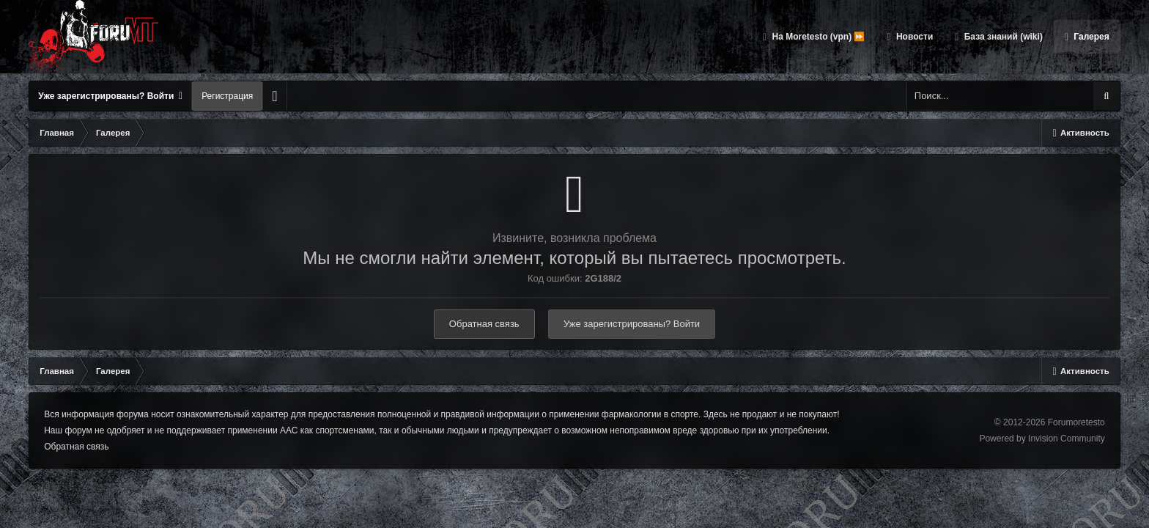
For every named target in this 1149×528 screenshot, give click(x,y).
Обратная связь (484, 323)
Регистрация (227, 96)
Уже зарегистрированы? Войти (110, 96)
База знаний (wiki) (1001, 37)
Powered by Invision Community (1041, 438)
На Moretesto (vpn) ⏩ (817, 37)
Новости (914, 37)
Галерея (1090, 37)
